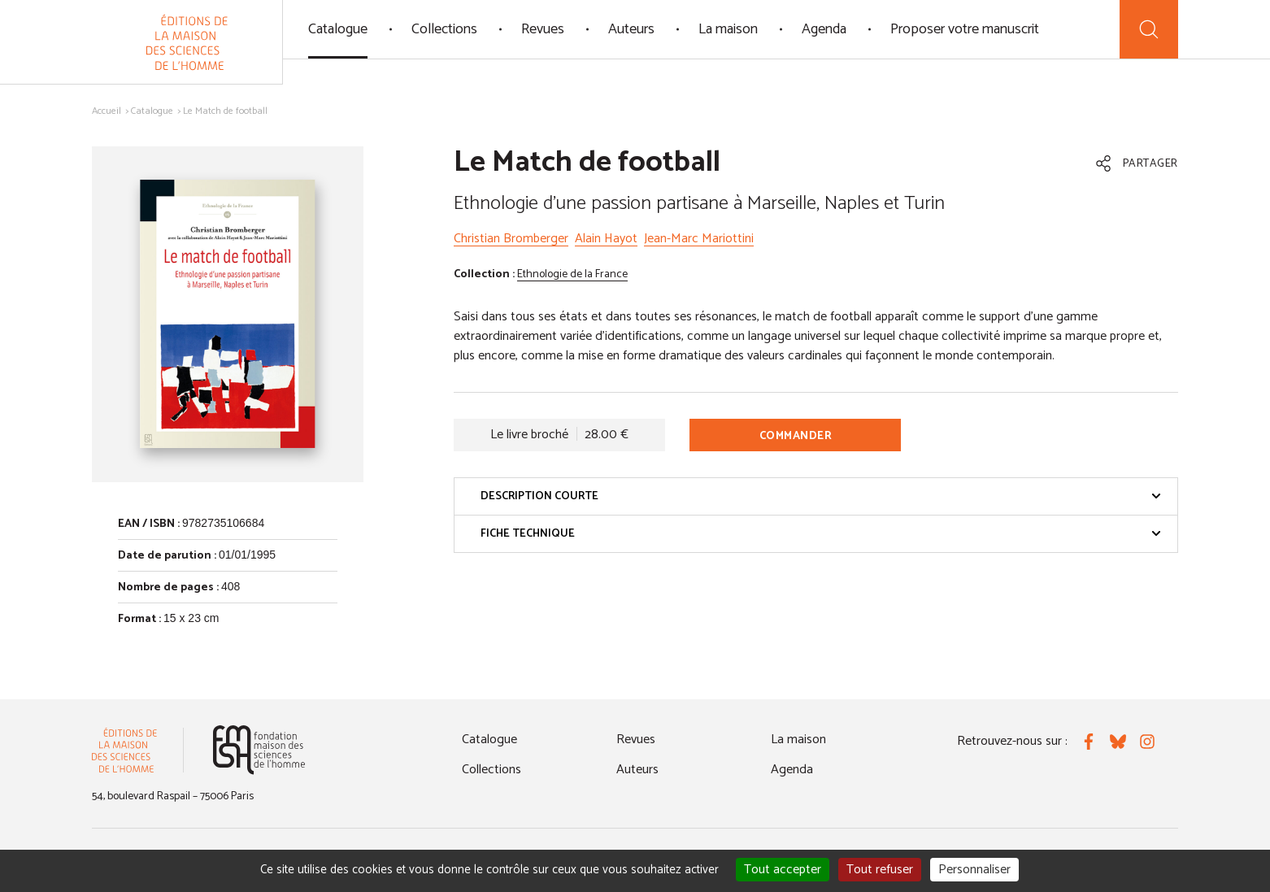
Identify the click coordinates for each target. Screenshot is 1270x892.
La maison (728, 29)
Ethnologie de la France (572, 274)
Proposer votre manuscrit (964, 29)
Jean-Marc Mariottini (699, 239)
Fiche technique (821, 533)
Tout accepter (782, 870)
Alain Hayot (606, 239)
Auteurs (631, 29)
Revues (542, 29)
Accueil (106, 111)
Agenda (824, 29)
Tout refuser (879, 870)
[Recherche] (1149, 29)
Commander (796, 436)
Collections (444, 29)
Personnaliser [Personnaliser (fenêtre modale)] (974, 870)
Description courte (821, 496)
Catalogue (338, 29)
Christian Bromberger (511, 239)
